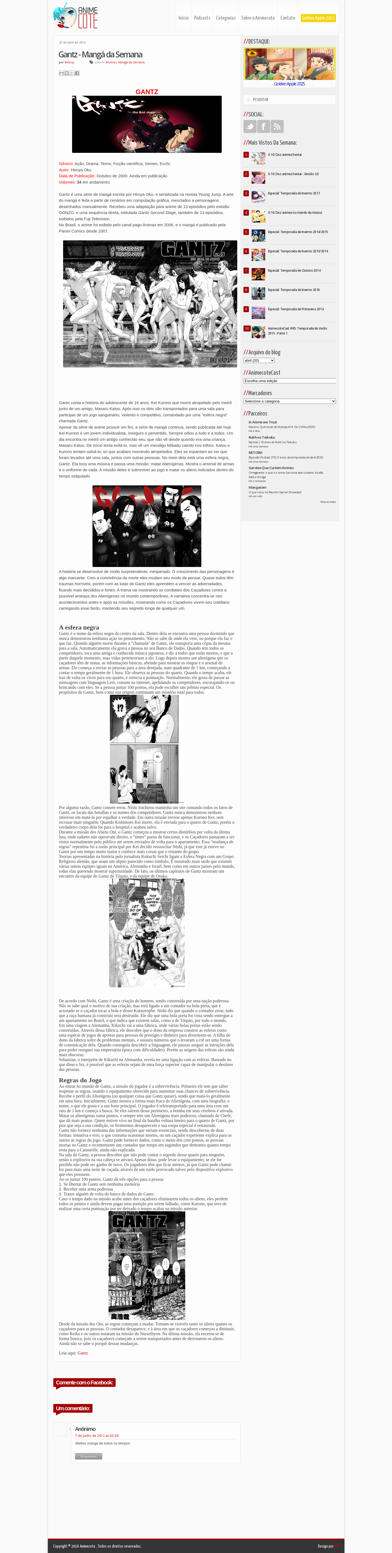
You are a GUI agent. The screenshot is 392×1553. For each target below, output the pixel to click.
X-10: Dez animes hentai (285, 154)
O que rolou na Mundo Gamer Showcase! (275, 492)
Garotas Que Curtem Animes (271, 467)
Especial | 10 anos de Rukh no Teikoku (273, 442)
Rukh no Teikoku (262, 437)
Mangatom (257, 487)
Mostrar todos (328, 502)
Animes (111, 62)
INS (336, 1546)
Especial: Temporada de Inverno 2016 (294, 289)
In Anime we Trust (263, 422)
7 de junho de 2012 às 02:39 (96, 1435)
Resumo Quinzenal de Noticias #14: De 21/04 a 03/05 (282, 427)
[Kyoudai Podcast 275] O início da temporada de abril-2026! (286, 457)
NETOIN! (255, 452)
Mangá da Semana (131, 62)
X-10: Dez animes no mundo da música (295, 212)
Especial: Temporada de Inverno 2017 (294, 193)
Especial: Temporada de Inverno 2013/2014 (298, 251)
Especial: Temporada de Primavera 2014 (296, 309)
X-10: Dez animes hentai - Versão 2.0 (293, 174)
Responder (89, 1456)
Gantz (83, 1353)
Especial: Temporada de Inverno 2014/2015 (298, 232)
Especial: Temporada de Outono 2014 (294, 270)
